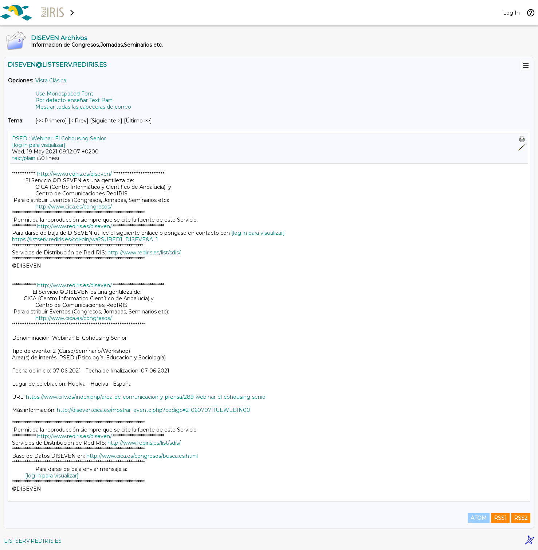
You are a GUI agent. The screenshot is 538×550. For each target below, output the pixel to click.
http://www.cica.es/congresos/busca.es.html (142, 456)
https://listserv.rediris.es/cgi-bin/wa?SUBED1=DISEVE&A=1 (85, 239)
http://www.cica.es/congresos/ (73, 206)
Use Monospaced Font (64, 93)
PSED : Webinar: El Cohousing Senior (59, 138)
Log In (511, 12)
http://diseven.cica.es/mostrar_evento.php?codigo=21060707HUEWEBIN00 (153, 410)
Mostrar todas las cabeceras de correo (83, 107)
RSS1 (500, 518)
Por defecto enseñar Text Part (73, 100)
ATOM (479, 518)
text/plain (23, 158)
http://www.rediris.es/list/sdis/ (144, 252)
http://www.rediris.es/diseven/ (74, 174)
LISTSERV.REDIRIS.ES (33, 541)
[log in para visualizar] (39, 145)
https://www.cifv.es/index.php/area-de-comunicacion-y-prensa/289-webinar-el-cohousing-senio (146, 397)
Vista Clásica (50, 80)
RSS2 (520, 518)
